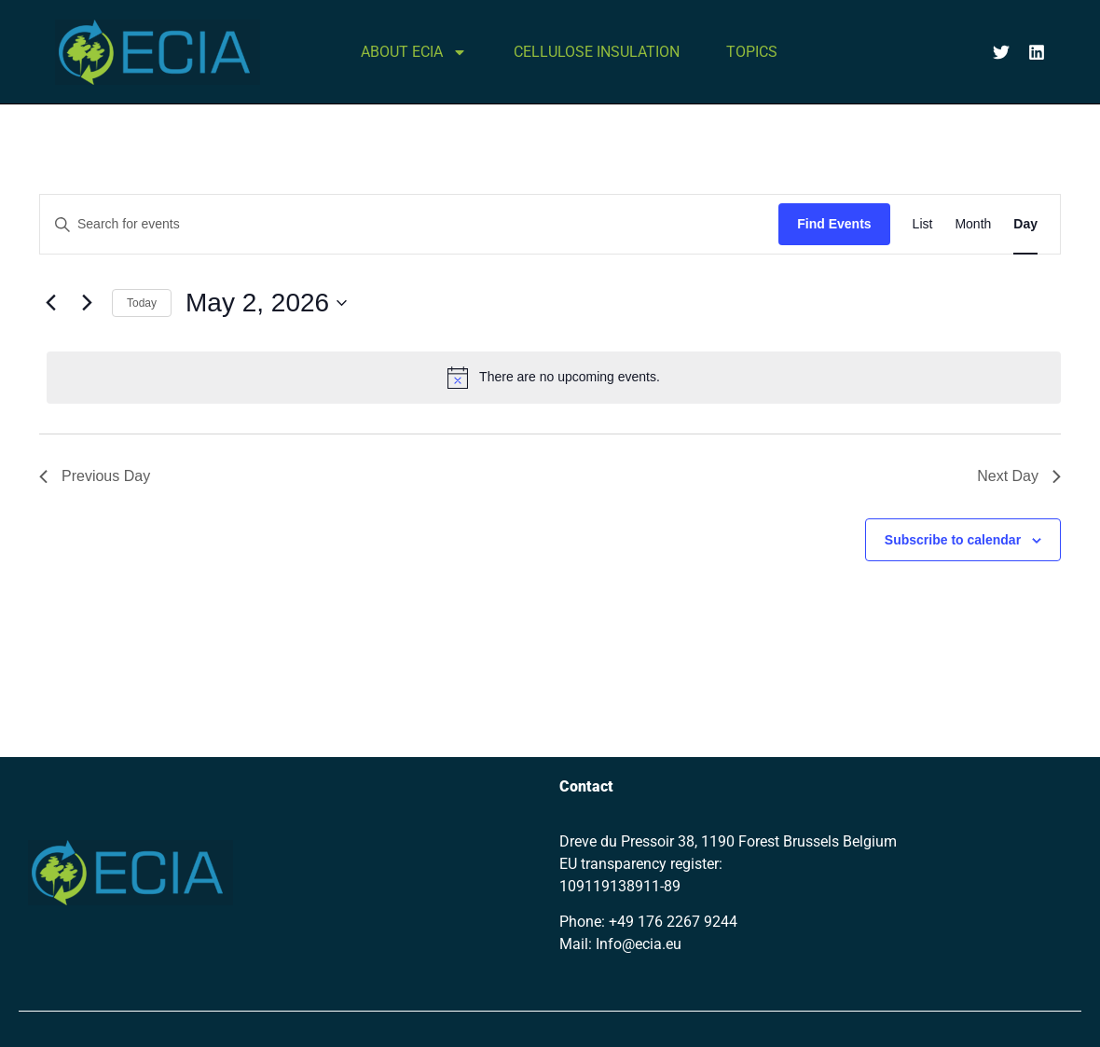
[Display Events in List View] (923, 224)
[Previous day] (50, 303)
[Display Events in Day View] (1025, 224)
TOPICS (751, 52)
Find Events (834, 223)
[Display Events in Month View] (973, 224)
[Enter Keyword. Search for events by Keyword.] (409, 224)
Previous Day (94, 476)
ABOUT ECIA (414, 52)
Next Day (1019, 476)
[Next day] (87, 303)
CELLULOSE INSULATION (597, 52)
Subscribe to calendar (953, 539)
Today (142, 303)
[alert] (554, 377)
